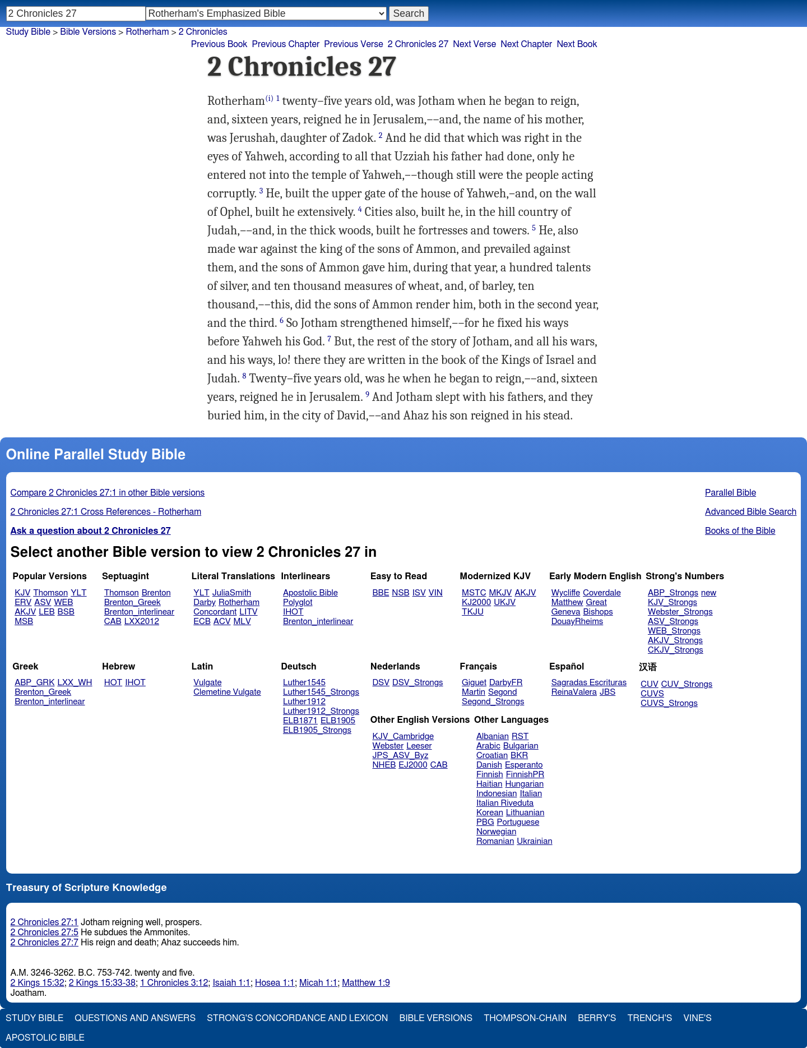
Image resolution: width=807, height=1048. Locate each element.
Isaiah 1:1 (231, 982)
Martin (473, 692)
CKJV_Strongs (675, 650)
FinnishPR (525, 774)
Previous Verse (353, 44)
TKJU (473, 612)
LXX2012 (141, 621)
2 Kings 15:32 (37, 982)
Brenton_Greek (132, 602)
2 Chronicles (203, 31)
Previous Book (219, 44)
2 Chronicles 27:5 (44, 932)
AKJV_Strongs (675, 640)
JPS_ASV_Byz (401, 755)
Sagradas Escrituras (589, 682)
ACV (222, 621)
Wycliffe (565, 593)
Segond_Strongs (493, 702)
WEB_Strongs (674, 631)
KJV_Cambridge (403, 736)
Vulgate (207, 682)
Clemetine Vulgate (227, 692)
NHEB (384, 765)
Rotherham (239, 602)
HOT (113, 682)
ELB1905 (338, 721)
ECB (201, 621)
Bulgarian (521, 746)
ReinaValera (574, 692)
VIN (436, 593)
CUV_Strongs (686, 684)
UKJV (505, 602)
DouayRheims (577, 621)
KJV (22, 593)
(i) (269, 98)
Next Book (576, 44)
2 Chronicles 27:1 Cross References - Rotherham (106, 511)
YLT (78, 593)
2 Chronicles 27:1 (44, 922)
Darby (204, 602)
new (708, 593)
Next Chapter (526, 44)
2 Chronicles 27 (418, 44)
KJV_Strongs (672, 602)
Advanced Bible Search (750, 511)
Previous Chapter (286, 44)
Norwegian (496, 832)
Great (596, 602)
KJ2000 (476, 602)
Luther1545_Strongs (321, 692)
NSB (400, 593)
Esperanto (524, 765)
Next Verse (474, 44)
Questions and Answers (135, 1018)
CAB (113, 621)
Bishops (598, 612)
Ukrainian (534, 841)
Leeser (419, 746)
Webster (388, 746)
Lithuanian (525, 813)
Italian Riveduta (505, 803)
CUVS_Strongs (669, 703)
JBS (607, 692)
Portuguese (518, 822)
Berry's (597, 1018)
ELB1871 (300, 721)
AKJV (25, 612)
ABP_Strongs (673, 593)
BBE (381, 593)
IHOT (293, 612)
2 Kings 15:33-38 (102, 982)
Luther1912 (304, 702)
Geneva (566, 612)
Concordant (214, 612)
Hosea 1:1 (275, 982)
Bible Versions (88, 31)
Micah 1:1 (318, 982)
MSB (24, 621)
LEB (46, 612)
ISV (419, 593)
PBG (485, 822)
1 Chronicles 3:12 (174, 982)
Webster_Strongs (680, 612)
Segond (502, 692)
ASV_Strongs (673, 621)
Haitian (489, 784)
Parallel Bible (730, 492)
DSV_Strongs (417, 682)
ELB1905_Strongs (317, 730)
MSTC (474, 593)
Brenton (156, 593)
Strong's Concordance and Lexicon (297, 1018)
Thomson (50, 593)
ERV (23, 602)
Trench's (649, 1018)
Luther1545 (304, 682)
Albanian (492, 736)
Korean (489, 813)
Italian (531, 794)
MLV (242, 621)
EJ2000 (412, 765)
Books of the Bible (740, 531)
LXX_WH (74, 682)
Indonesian (496, 794)
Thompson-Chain (525, 1018)
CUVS (652, 694)
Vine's (698, 1018)
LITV (248, 612)
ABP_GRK (34, 682)
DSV (381, 682)
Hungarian (524, 784)
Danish (489, 765)
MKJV (500, 593)
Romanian (495, 841)
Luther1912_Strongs (321, 711)
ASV (42, 602)
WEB (63, 602)
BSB (66, 612)
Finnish (489, 774)
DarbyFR (506, 682)
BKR (519, 755)
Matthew (567, 602)
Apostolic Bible (45, 1037)
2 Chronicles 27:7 (44, 942)
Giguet (474, 682)
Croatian (492, 755)
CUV (649, 684)
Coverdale (602, 593)
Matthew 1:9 (366, 982)
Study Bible (28, 31)
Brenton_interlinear (139, 612)
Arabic (488, 746)
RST (520, 736)
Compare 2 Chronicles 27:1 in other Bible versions (108, 492)
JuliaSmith (231, 593)
